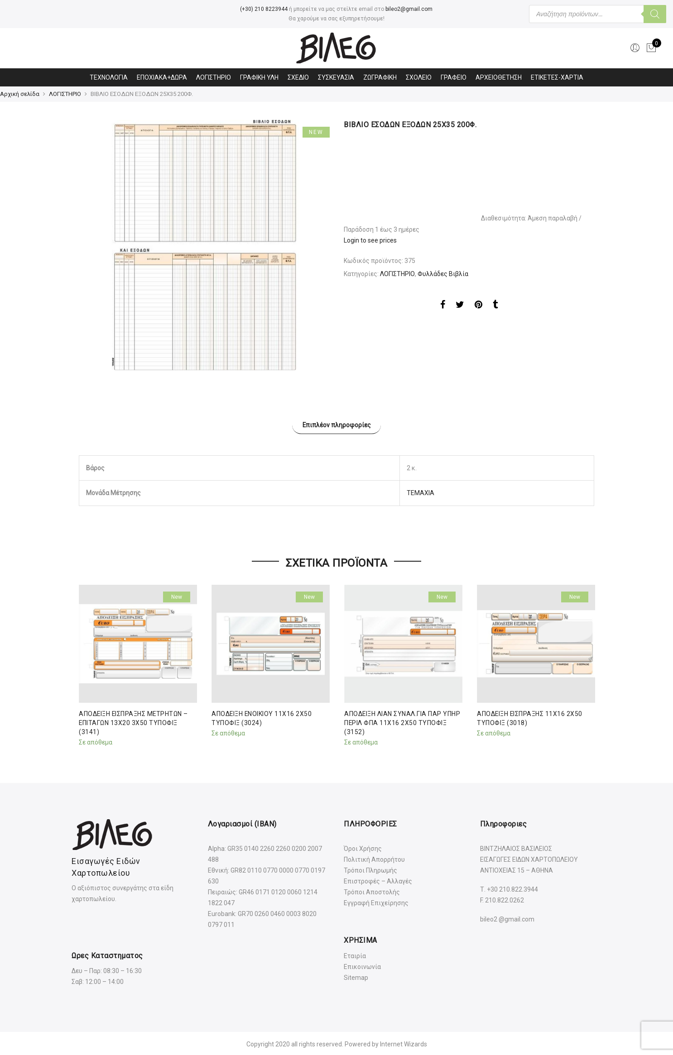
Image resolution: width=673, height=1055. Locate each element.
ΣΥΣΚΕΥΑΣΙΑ (336, 77)
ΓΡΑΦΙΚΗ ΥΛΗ (259, 77)
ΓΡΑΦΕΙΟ (453, 77)
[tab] (336, 424)
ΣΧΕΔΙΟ (298, 77)
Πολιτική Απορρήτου (374, 858)
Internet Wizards (403, 1042)
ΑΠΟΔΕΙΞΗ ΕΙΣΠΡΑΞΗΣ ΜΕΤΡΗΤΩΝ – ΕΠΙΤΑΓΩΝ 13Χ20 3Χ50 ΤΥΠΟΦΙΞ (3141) (134, 721)
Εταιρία (355, 954)
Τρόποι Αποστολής (372, 890)
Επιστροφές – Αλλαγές (378, 879)
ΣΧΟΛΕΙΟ (419, 77)
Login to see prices (370, 240)
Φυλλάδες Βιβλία (443, 273)
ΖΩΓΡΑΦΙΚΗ (380, 77)
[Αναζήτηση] (655, 14)
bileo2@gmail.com (409, 9)
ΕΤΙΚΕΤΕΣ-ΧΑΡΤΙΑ (557, 77)
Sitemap (356, 976)
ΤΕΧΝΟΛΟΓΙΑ (109, 77)
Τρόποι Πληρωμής (370, 869)
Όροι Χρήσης (363, 847)
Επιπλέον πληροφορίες (336, 424)
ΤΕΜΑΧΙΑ (420, 492)
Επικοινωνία (362, 965)
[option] (204, 244)
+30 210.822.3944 (512, 888)
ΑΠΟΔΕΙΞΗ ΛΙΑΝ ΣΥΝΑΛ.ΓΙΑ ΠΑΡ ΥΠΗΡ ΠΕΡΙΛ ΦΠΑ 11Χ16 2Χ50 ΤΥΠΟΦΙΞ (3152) (402, 721)
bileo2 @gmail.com (507, 918)
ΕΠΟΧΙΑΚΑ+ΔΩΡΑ (162, 77)
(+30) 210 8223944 (264, 9)
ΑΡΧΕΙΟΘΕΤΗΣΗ (499, 77)
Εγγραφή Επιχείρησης (376, 901)
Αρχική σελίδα (19, 94)
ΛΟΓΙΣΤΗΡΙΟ (213, 77)
